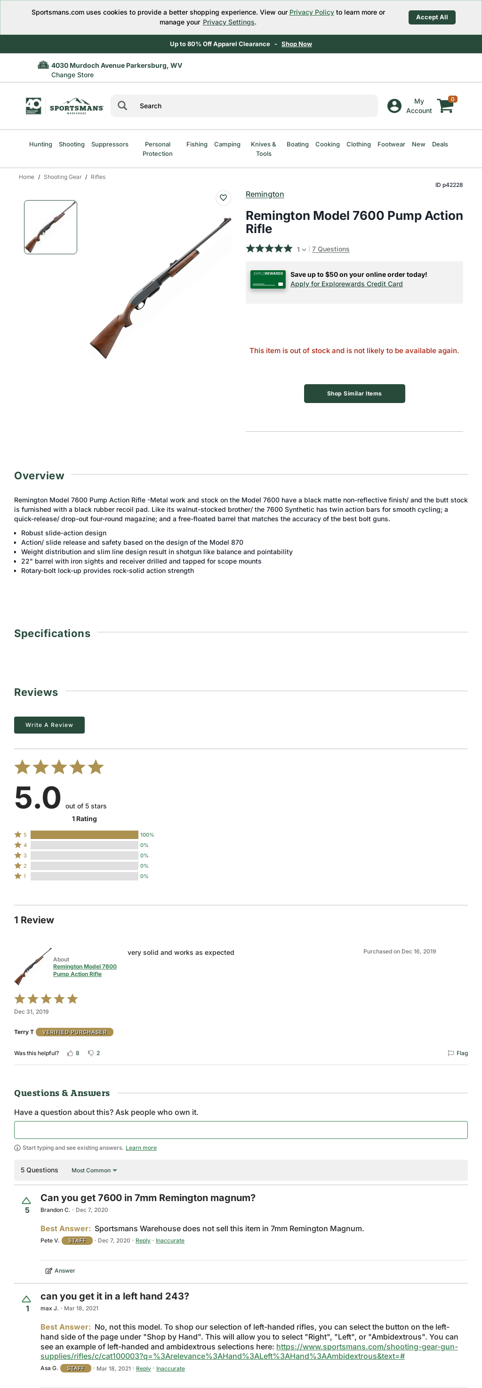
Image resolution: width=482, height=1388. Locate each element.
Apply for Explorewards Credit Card (346, 284)
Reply (143, 1240)
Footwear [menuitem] (391, 144)
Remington (265, 194)
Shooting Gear (62, 176)
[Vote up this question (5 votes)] (27, 1205)
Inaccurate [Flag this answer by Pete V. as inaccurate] (170, 1240)
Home (26, 176)
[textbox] (241, 1130)
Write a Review (49, 724)
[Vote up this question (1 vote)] (27, 1303)
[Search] (122, 106)
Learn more (141, 1147)
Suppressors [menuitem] (110, 144)
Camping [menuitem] (227, 144)
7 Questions (331, 249)
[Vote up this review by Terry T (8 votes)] (73, 1053)
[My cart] (445, 99)
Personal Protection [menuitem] (158, 148)
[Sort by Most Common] (94, 1170)
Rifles (98, 176)
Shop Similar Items (354, 393)
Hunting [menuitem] (40, 144)
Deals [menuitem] (440, 144)
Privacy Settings (229, 22)
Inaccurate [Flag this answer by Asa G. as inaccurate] (170, 1368)
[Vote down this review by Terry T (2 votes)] (93, 1053)
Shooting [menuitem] (72, 144)
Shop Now (296, 44)
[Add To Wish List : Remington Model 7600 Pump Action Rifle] (223, 198)
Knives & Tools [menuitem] (263, 148)
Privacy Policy (311, 12)
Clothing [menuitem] (358, 144)
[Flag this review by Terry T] (457, 1053)
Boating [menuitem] (298, 144)
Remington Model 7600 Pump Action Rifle (85, 970)
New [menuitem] (419, 144)
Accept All (432, 17)
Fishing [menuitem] (197, 144)
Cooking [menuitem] (327, 144)
